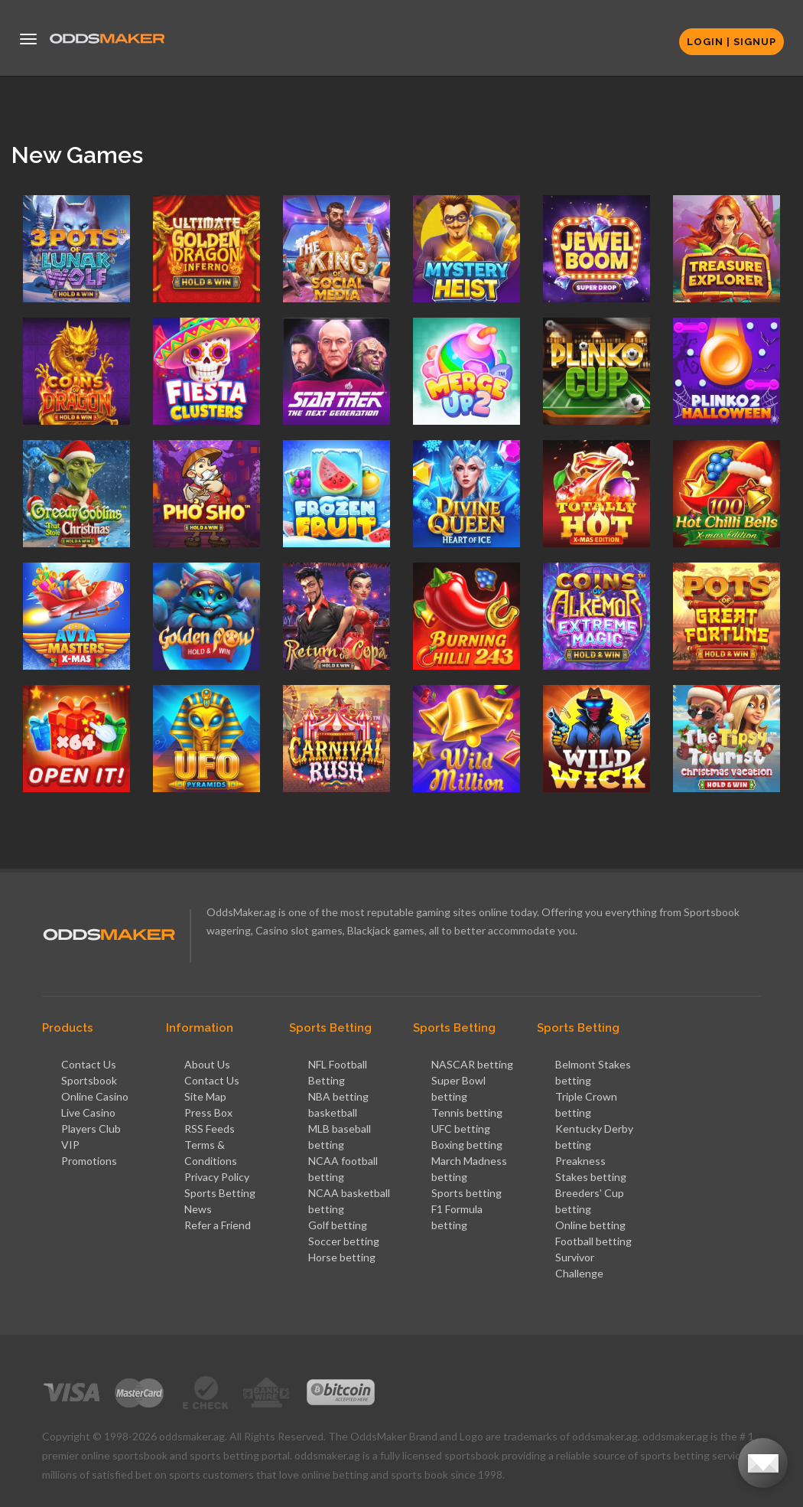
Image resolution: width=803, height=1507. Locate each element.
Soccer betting (343, 1241)
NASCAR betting (472, 1064)
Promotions (89, 1160)
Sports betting (466, 1192)
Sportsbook (89, 1080)
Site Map (205, 1096)
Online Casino (94, 1096)
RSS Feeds (209, 1128)
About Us (207, 1064)
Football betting (593, 1241)
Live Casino (88, 1112)
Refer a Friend (217, 1224)
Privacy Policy (216, 1176)
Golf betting (337, 1224)
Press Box (208, 1112)
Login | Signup (731, 41)
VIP (70, 1144)
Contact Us (88, 1064)
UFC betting (460, 1128)
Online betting (590, 1224)
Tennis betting (466, 1112)
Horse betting (341, 1257)
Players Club (91, 1128)
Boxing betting (466, 1144)
